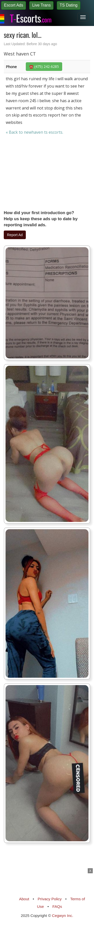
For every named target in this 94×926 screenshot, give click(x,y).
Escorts (30, 17)
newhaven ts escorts (43, 132)
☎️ (44, 66)
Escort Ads (13, 5)
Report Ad (15, 235)
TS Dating (68, 5)
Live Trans (41, 5)
